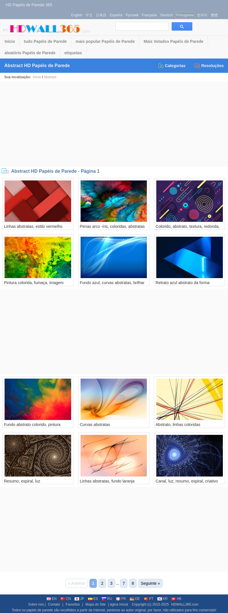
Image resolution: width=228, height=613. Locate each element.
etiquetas (73, 53)
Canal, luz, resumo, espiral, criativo (187, 481)
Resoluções (209, 65)
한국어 (202, 15)
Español (116, 15)
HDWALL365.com (185, 604)
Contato (54, 604)
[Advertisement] (114, 124)
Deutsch (166, 15)
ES (93, 599)
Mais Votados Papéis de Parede (173, 41)
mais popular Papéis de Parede (105, 41)
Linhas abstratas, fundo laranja (107, 481)
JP (79, 599)
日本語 (101, 15)
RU (107, 599)
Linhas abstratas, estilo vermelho (33, 226)
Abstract (50, 77)
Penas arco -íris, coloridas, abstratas (112, 226)
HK (176, 599)
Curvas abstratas (95, 424)
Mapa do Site (95, 604)
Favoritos (73, 604)
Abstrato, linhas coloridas (178, 424)
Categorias (171, 65)
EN (52, 599)
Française (149, 15)
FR (121, 599)
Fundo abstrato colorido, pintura (32, 424)
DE (135, 599)
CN (66, 599)
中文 (89, 15)
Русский (132, 15)
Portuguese (185, 15)
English (76, 15)
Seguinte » (150, 583)
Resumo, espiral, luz (22, 481)
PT (148, 599)
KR (162, 599)
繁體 (214, 15)
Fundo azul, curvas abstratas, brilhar (112, 282)
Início (10, 41)
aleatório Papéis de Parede (30, 53)
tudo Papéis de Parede (45, 41)
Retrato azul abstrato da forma (183, 282)
